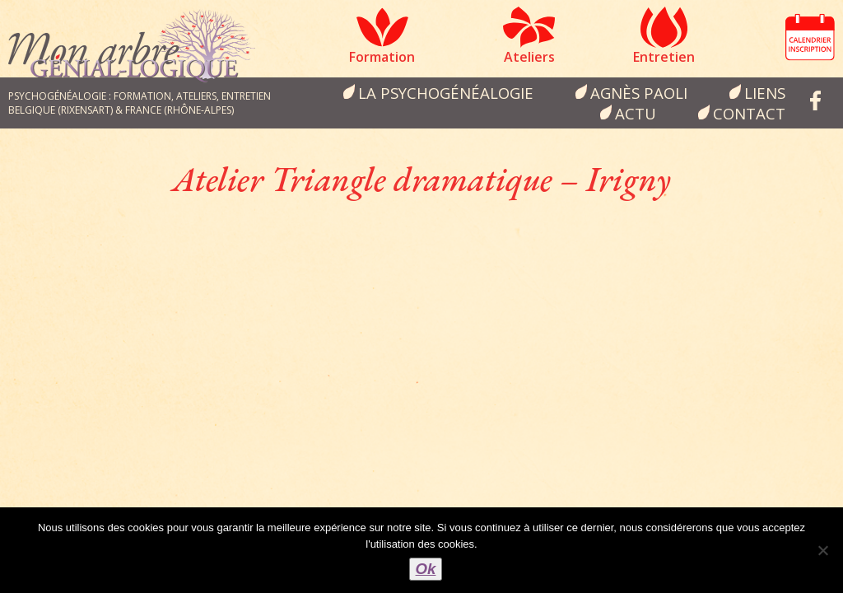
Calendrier (810, 37)
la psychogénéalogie (445, 92)
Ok (426, 568)
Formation (382, 57)
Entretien (664, 57)
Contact (749, 113)
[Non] (822, 550)
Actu (635, 113)
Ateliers (529, 57)
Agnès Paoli (638, 92)
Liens (764, 92)
